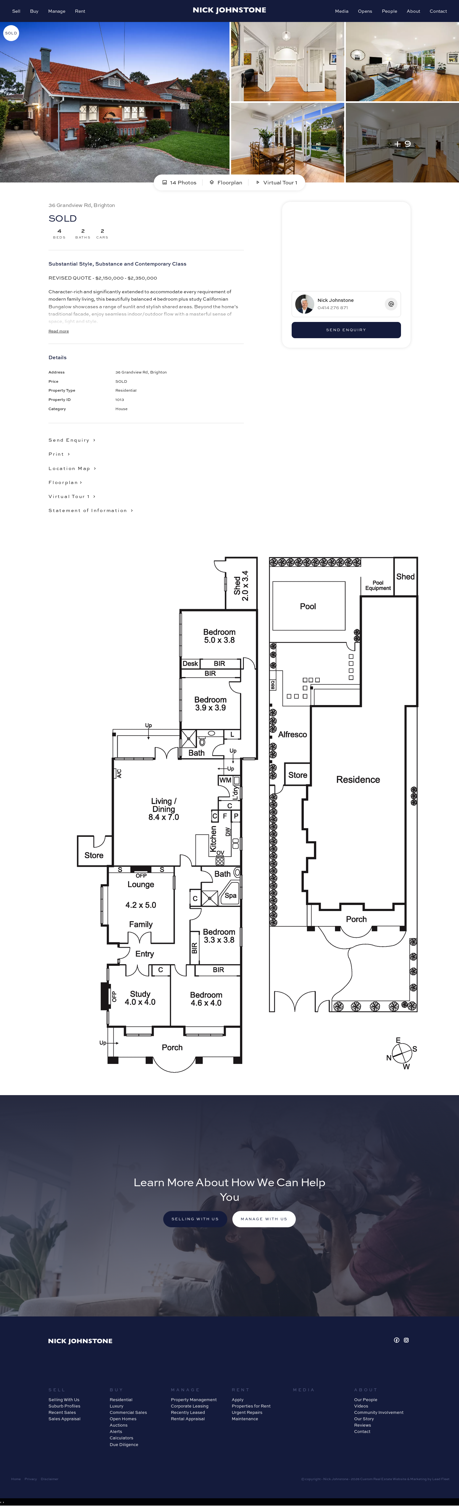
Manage (57, 12)
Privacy (31, 1480)
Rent (81, 12)
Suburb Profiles (64, 1407)
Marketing (418, 1480)
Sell (17, 12)
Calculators (121, 1440)
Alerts (116, 1433)
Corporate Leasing (189, 1407)
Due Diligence (124, 1446)
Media (341, 12)
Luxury (116, 1407)
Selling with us (194, 1220)
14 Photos (179, 183)
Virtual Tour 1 (276, 183)
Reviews (362, 1427)
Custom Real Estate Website (383, 1480)
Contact (437, 12)
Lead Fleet (440, 1480)
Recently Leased (188, 1414)
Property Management (194, 1401)
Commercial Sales (128, 1414)
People (389, 12)
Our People (365, 1401)
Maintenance (245, 1420)
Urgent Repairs (247, 1414)
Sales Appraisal (64, 1420)
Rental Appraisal (188, 1420)
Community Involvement (379, 1414)
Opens (364, 12)
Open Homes (123, 1420)
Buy (35, 12)
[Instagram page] (406, 1342)
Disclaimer (49, 1480)
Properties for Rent (251, 1407)
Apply (238, 1401)
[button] (60, 455)
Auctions (118, 1427)
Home (16, 1480)
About (412, 12)
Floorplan (225, 183)
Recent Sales (62, 1414)
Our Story (364, 1420)
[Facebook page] (398, 1342)
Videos (361, 1407)
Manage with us (265, 1220)
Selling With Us (63, 1401)
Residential (121, 1401)
